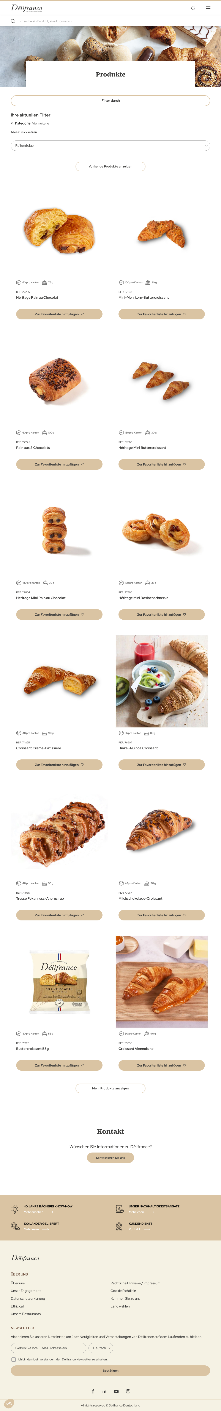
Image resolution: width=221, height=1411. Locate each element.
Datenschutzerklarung (28, 1298)
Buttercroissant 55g (32, 1048)
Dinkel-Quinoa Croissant (138, 748)
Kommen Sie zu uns (125, 1298)
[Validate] (110, 1370)
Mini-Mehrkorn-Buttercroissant (143, 297)
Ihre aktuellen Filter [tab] (31, 115)
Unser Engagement (26, 1290)
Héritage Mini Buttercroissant (142, 447)
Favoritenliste (193, 8)
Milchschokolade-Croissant (140, 898)
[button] (59, 314)
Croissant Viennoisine (135, 1048)
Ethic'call (17, 1306)
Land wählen (120, 1306)
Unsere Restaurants (26, 1314)
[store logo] (26, 8)
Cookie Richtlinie (123, 1290)
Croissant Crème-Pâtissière (38, 748)
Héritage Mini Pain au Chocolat (41, 598)
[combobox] (110, 21)
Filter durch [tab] (110, 100)
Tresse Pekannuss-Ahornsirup (40, 898)
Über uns (18, 1283)
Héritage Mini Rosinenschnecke (143, 598)
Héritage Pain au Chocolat (37, 297)
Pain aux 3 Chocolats (33, 447)
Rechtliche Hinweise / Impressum (135, 1283)
